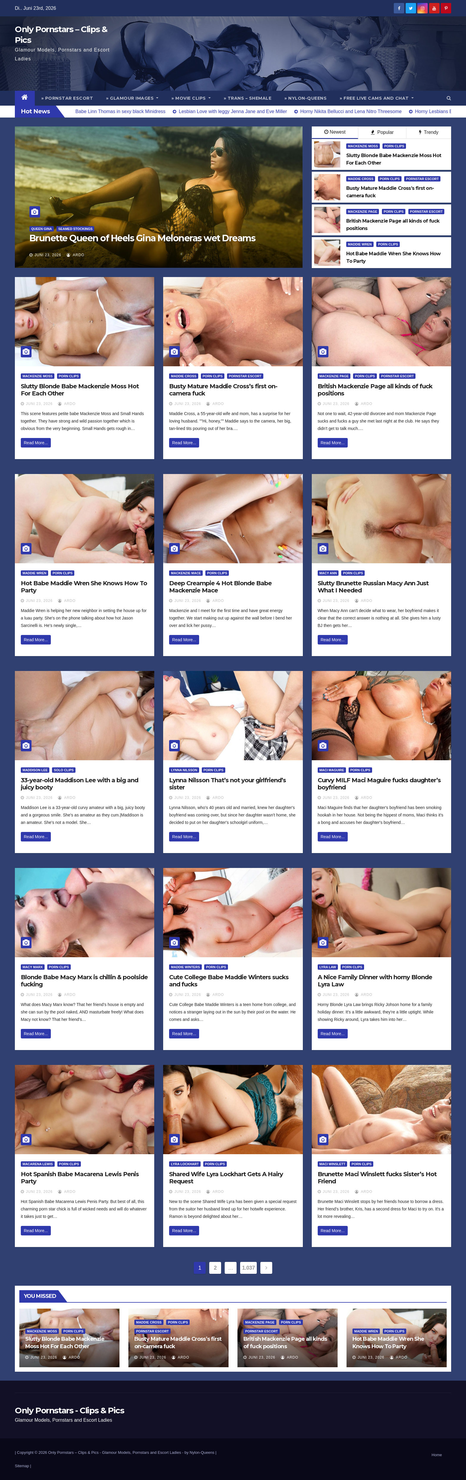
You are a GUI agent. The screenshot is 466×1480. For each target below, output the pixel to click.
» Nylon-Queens (305, 98)
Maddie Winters (185, 967)
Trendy (428, 132)
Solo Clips (64, 770)
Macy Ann (328, 573)
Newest (334, 131)
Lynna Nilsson (184, 770)
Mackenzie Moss (363, 146)
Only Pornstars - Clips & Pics (69, 1410)
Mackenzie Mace (186, 573)
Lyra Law (327, 967)
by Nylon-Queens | (200, 1452)
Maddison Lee (35, 770)
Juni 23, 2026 (47, 255)
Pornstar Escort (422, 179)
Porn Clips (394, 146)
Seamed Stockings (75, 229)
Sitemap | (23, 1466)
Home (437, 1455)
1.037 (248, 1268)
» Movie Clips (191, 98)
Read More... (36, 442)
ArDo (75, 255)
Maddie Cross (361, 179)
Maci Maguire (331, 770)
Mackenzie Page (362, 211)
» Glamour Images (132, 98)
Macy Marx (33, 967)
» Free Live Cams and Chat (377, 98)
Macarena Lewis (38, 1164)
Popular (382, 132)
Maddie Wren (360, 244)
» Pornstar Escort (67, 98)
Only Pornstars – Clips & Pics (73, 1452)
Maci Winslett (332, 1164)
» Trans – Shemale (248, 98)
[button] (449, 98)
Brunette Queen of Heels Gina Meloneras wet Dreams (142, 238)
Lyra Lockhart (185, 1164)
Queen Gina (41, 229)
